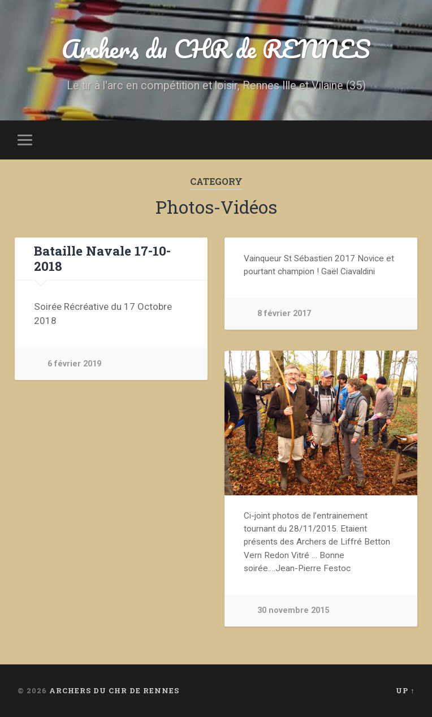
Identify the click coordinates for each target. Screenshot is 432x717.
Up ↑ (405, 690)
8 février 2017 (284, 313)
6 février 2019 (74, 364)
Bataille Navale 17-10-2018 (102, 258)
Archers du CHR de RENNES (216, 48)
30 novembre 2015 (293, 610)
